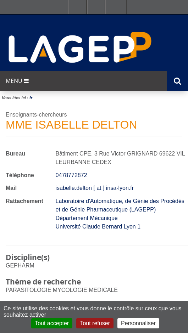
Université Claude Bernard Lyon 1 (98, 227)
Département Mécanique (87, 218)
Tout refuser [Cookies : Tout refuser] (95, 323)
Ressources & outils (96, 7)
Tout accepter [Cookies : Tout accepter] (52, 323)
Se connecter (116, 7)
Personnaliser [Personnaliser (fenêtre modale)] (138, 323)
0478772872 (71, 175)
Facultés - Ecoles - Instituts (77, 7)
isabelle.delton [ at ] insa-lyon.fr (95, 188)
